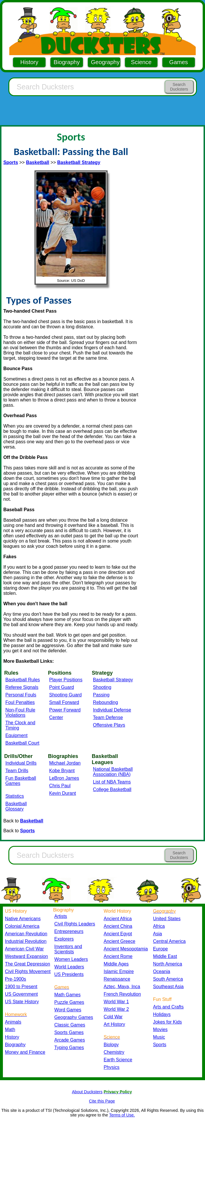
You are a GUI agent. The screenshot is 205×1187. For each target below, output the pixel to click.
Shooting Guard (65, 694)
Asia (157, 933)
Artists (60, 916)
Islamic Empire (119, 971)
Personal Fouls (20, 694)
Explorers (64, 938)
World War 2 (116, 1009)
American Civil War (24, 948)
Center (56, 717)
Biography (67, 62)
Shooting (102, 687)
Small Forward (64, 702)
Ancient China (118, 926)
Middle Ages (116, 963)
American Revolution (26, 933)
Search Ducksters (179, 86)
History (29, 62)
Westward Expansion (26, 956)
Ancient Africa (118, 918)
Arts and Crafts (168, 1006)
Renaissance (117, 979)
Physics (112, 1067)
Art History (114, 1024)
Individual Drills (21, 763)
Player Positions (66, 679)
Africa (159, 926)
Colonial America (22, 926)
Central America (169, 941)
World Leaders (69, 966)
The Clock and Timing (20, 725)
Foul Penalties (20, 702)
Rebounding (105, 702)
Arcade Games (69, 1040)
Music (159, 1037)
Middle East (165, 956)
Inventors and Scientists (68, 949)
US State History (22, 1001)
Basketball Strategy (113, 679)
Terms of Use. (122, 1115)
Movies (160, 1029)
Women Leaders (71, 959)
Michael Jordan (65, 763)
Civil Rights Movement (27, 971)
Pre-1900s (15, 979)
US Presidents (69, 974)
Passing (101, 694)
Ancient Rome (118, 956)
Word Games (67, 1009)
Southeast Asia (168, 986)
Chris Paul (60, 785)
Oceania (161, 971)
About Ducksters (87, 1091)
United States (167, 918)
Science (141, 62)
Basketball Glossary (16, 806)
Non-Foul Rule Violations (20, 712)
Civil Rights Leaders (74, 923)
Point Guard (61, 687)
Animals (13, 1022)
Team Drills (16, 770)
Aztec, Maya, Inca (122, 986)
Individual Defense (112, 709)
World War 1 (116, 1001)
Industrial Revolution (25, 941)
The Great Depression (27, 963)
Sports (159, 1044)
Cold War (113, 1016)
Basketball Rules (22, 679)
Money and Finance (25, 1052)
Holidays (162, 1014)
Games (178, 62)
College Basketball (112, 789)
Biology (111, 1044)
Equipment (16, 735)
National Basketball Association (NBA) (113, 772)
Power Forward (65, 709)
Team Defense (108, 717)
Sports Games (69, 1032)
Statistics (14, 796)
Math (10, 1029)
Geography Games (73, 1017)
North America (167, 963)
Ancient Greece (119, 941)
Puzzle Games (69, 1002)
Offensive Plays (109, 725)
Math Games (67, 994)
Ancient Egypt (118, 933)
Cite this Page (102, 1101)
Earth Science (118, 1059)
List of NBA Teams (112, 781)
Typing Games (69, 1047)
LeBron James (64, 778)
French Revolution (122, 994)
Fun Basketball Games (20, 781)
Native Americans (23, 918)
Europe (160, 948)
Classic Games (69, 1024)
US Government (21, 994)
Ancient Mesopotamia (126, 948)
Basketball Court (22, 743)
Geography (105, 62)
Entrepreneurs (68, 931)
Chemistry (114, 1052)
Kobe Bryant (62, 770)
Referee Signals (21, 687)
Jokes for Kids (167, 1022)
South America (168, 979)
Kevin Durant (62, 793)
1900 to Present (21, 986)
